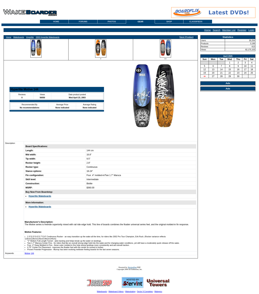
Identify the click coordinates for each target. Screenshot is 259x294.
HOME (56, 21)
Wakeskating (130, 292)
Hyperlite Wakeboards (40, 196)
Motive (27, 253)
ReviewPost (132, 267)
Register (241, 30)
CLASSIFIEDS (195, 21)
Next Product (186, 37)
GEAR (140, 21)
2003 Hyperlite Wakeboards (47, 37)
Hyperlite (30, 37)
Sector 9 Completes (145, 292)
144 (32, 253)
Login (251, 30)
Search (216, 30)
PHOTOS (112, 21)
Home (207, 30)
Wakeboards (18, 37)
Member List (228, 30)
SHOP (169, 21)
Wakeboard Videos (116, 292)
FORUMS (83, 21)
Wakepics (158, 292)
